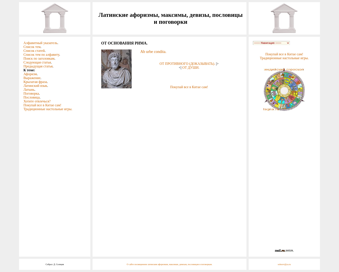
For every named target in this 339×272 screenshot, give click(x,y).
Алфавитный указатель (40, 43)
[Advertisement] (169, 95)
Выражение (31, 78)
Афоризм (30, 74)
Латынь (28, 89)
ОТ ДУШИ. (190, 67)
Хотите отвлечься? (37, 101)
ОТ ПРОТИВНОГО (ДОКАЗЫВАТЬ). (187, 63)
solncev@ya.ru (284, 264)
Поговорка (31, 93)
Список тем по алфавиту (41, 54)
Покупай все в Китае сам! (42, 105)
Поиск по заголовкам (38, 58)
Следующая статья (37, 62)
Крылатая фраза (35, 82)
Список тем (31, 47)
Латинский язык (35, 85)
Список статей (34, 50)
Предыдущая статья (38, 66)
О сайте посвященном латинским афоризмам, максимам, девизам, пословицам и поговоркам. (169, 264)
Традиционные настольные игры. (47, 109)
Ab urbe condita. (153, 51)
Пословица (31, 97)
